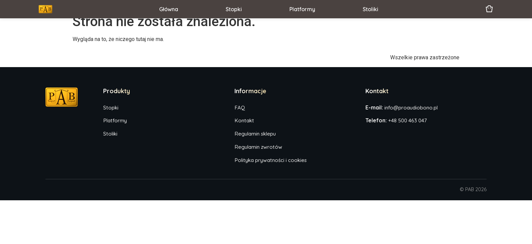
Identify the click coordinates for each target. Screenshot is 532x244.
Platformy (302, 9)
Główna (168, 9)
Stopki (234, 9)
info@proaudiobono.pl (411, 107)
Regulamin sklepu (255, 133)
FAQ (239, 107)
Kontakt (244, 120)
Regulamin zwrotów (258, 147)
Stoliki (370, 9)
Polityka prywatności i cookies (270, 160)
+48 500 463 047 (407, 120)
